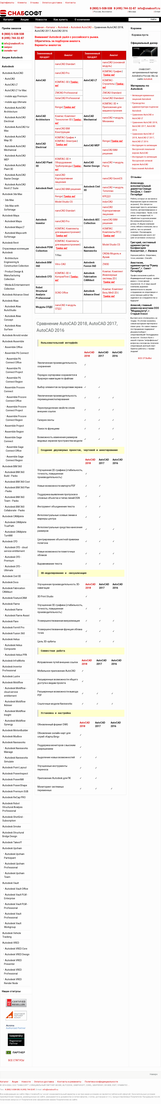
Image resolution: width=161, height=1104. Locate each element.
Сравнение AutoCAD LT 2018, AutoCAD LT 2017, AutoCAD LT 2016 (143, 138)
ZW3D (106, 264)
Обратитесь (43, 41)
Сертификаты (7, 2)
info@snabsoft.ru (149, 8)
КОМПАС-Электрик (66, 141)
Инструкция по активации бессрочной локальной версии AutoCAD (144, 149)
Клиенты (22, 2)
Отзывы (34, 2)
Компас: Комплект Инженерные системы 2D (113, 275)
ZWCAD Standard (112, 92)
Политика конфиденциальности (101, 1081)
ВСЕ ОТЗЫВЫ (145, 358)
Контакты (70, 2)
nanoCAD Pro (62, 73)
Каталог (50, 27)
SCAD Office (61, 292)
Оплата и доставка (52, 2)
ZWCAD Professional (66, 92)
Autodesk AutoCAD (81, 27)
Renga (58, 107)
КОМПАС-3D (62, 82)
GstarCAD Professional (67, 98)
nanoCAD (108, 117)
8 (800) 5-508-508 (101, 8)
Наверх (153, 1074)
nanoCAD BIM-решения (68, 189)
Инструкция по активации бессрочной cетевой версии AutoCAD (144, 161)
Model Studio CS (64, 201)
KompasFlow (62, 276)
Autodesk (63, 27)
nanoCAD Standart (65, 64)
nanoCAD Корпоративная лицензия (64, 178)
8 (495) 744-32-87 (125, 8)
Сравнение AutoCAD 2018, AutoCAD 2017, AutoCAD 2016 (145, 126)
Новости (26, 1081)
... (128, 1085)
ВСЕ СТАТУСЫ (16, 1060)
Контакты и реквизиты (69, 1081)
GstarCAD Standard (113, 98)
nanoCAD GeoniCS (112, 178)
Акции (15, 1081)
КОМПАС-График (112, 71)
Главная (39, 27)
